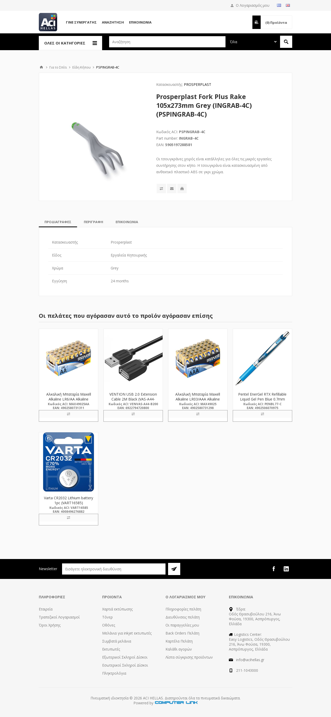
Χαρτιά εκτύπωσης (117, 609)
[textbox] (167, 41)
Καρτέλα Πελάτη (179, 641)
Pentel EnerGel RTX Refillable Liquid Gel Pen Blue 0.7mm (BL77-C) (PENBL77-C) (262, 399)
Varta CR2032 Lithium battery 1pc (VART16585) (68, 500)
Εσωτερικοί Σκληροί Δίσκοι (125, 665)
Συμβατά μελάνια (116, 641)
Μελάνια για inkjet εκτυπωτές (127, 633)
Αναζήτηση (113, 22)
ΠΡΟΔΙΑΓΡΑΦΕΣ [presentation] (57, 222)
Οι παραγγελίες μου (182, 625)
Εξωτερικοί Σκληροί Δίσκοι (124, 657)
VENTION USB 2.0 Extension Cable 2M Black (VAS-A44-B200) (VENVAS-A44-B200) (133, 399)
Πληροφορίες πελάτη (183, 609)
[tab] (58, 221)
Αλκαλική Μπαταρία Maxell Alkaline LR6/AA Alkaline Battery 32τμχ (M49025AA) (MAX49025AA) (68, 401)
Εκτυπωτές (111, 649)
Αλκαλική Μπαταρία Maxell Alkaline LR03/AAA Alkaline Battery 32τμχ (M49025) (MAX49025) (197, 401)
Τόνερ (107, 617)
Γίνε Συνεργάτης (81, 22)
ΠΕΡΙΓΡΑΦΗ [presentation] (93, 222)
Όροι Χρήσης (50, 625)
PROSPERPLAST (197, 84)
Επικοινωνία (140, 22)
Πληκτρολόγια (114, 673)
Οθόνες (108, 625)
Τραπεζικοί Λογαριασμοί (59, 617)
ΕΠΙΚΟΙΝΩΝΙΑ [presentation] (127, 222)
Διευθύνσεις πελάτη (183, 617)
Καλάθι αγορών (179, 649)
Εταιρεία (45, 609)
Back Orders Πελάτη (182, 633)
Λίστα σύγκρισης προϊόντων (189, 657)
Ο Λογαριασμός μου (252, 5)
